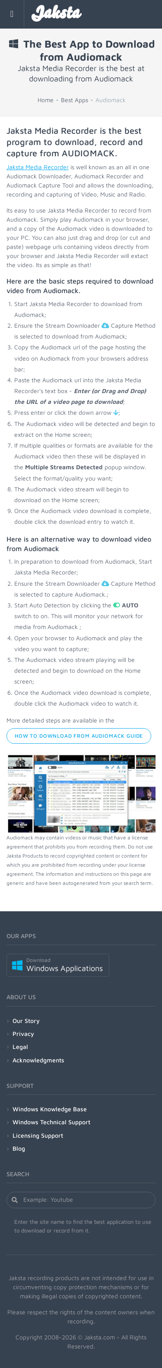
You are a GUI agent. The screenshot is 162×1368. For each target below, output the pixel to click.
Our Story (26, 1020)
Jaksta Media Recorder (37, 167)
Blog (19, 1148)
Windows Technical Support (51, 1122)
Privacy (23, 1033)
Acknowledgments (38, 1060)
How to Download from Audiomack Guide (79, 735)
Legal (20, 1046)
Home (46, 99)
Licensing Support (38, 1135)
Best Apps (74, 99)
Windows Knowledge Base (50, 1109)
